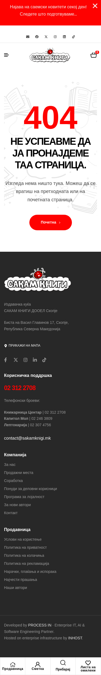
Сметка (38, 669)
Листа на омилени (88, 668)
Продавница (12, 669)
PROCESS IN (40, 625)
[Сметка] (37, 664)
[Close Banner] (95, 6)
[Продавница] (12, 664)
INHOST (75, 638)
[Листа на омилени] (88, 663)
